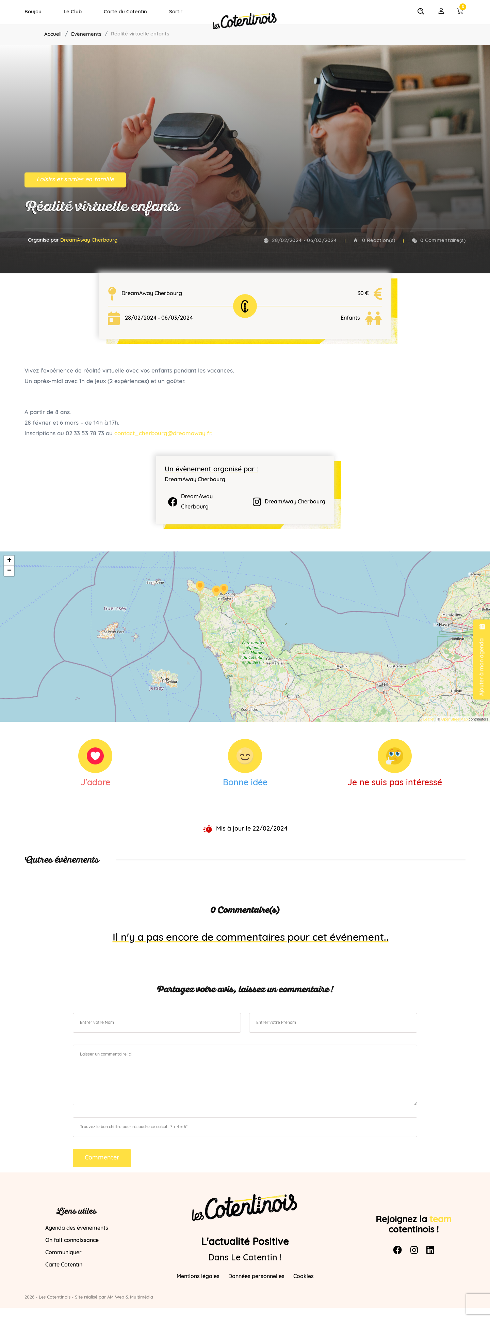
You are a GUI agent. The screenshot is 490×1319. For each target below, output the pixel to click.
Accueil (53, 34)
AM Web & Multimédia (130, 1297)
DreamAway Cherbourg (88, 240)
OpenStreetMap (454, 719)
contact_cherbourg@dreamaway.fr (162, 434)
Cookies (303, 1276)
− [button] (9, 571)
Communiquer (63, 1253)
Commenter (102, 1158)
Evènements (86, 34)
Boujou (33, 12)
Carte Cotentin (63, 1265)
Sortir (175, 12)
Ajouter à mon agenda (481, 659)
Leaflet (429, 719)
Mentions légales (198, 1276)
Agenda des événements (76, 1228)
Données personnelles (256, 1276)
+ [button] (9, 561)
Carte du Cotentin (125, 12)
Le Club (73, 12)
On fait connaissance (72, 1240)
